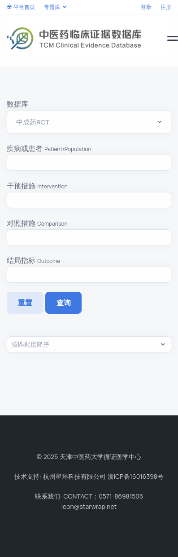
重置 (25, 302)
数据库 (17, 104)
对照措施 (37, 223)
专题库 (52, 7)
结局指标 (33, 260)
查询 (63, 302)
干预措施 (37, 186)
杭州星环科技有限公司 (74, 476)
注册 (166, 7)
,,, (89, 344)
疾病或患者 (49, 148)
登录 (146, 7)
